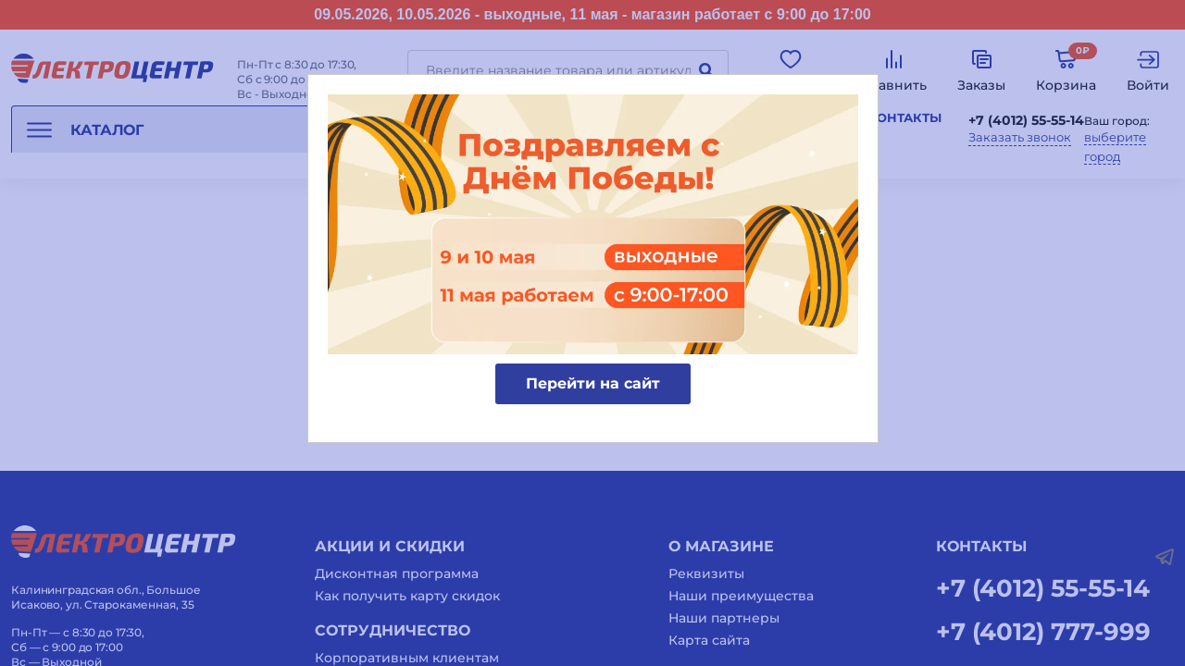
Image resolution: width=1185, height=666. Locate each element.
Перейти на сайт (593, 383)
